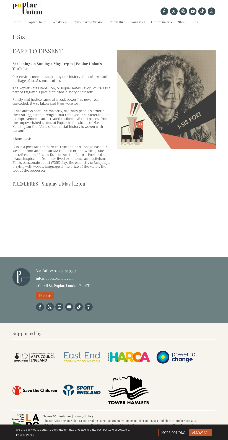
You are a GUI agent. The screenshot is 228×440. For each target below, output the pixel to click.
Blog (195, 22)
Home (16, 22)
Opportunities (161, 22)
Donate (45, 295)
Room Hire (117, 22)
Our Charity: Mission (89, 22)
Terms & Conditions (57, 416)
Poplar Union (36, 22)
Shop (182, 22)
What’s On (60, 22)
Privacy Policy (83, 416)
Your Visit (138, 22)
